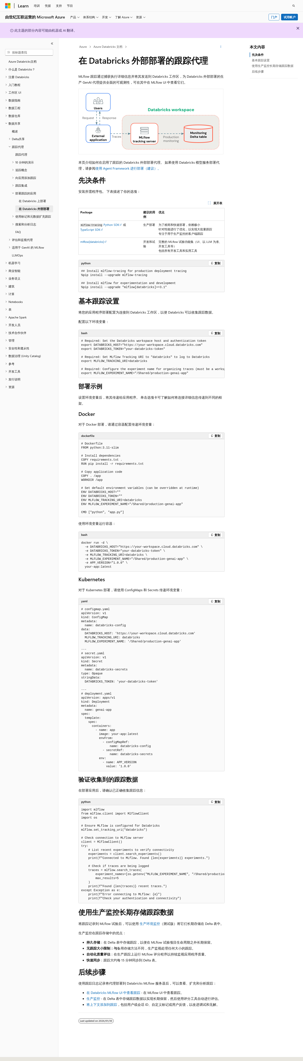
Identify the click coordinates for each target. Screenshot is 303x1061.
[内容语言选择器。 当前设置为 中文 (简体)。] (16, 1054)
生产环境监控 (150, 923)
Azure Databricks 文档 (107, 47)
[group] (151, 357)
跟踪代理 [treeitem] (21, 154)
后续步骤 (258, 71)
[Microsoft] (8, 5)
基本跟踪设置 (261, 60)
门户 (274, 17)
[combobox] (29, 52)
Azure (83, 47)
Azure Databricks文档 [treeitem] (22, 61)
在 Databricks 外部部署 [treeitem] (34, 209)
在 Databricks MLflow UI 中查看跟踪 (113, 992)
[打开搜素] (293, 6)
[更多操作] (221, 47)
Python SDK (111, 225)
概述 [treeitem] (15, 131)
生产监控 (93, 998)
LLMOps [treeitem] (17, 255)
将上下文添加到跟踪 (101, 1004)
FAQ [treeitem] (18, 232)
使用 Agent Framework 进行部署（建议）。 (128, 168)
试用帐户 (290, 17)
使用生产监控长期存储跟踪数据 (272, 66)
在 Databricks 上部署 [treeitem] (32, 201)
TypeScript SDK (90, 230)
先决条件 (258, 55)
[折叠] (52, 43)
